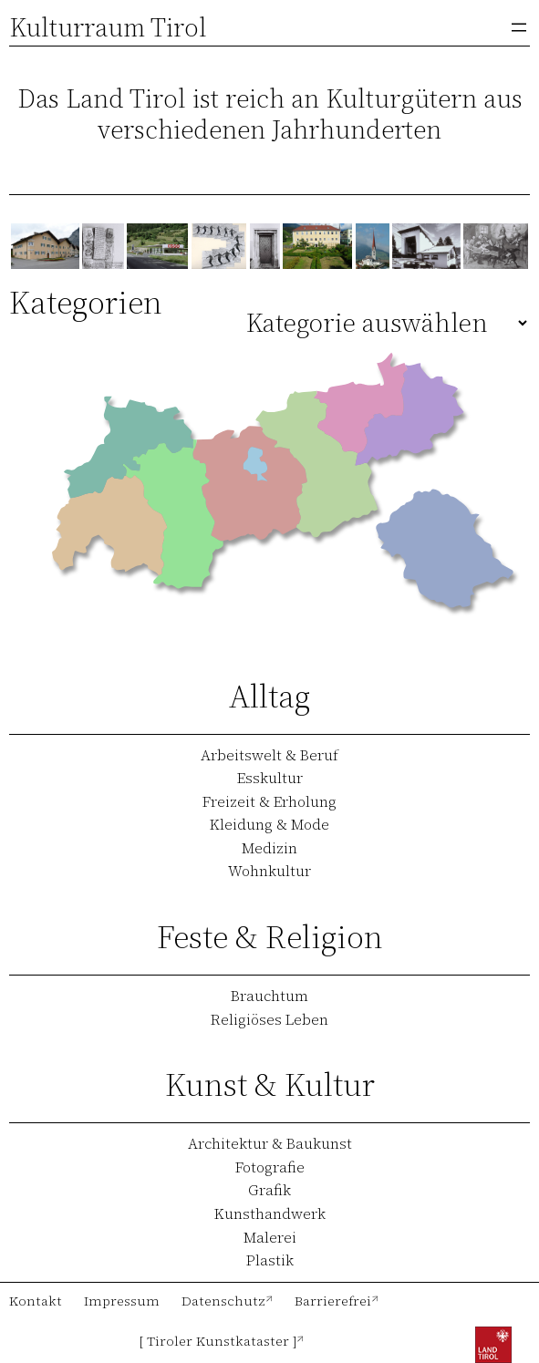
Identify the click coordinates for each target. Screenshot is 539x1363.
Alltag (269, 696)
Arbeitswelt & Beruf (269, 755)
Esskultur (270, 778)
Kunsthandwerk (270, 1213)
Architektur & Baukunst (270, 1143)
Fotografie (270, 1167)
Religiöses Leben (269, 1019)
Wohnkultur (269, 871)
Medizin (269, 848)
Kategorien (85, 302)
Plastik (270, 1260)
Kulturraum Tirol (108, 27)
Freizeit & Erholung (269, 801)
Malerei (270, 1237)
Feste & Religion (270, 936)
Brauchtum (269, 996)
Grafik (269, 1190)
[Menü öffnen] (519, 27)
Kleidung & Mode (269, 824)
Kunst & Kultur (270, 1084)
